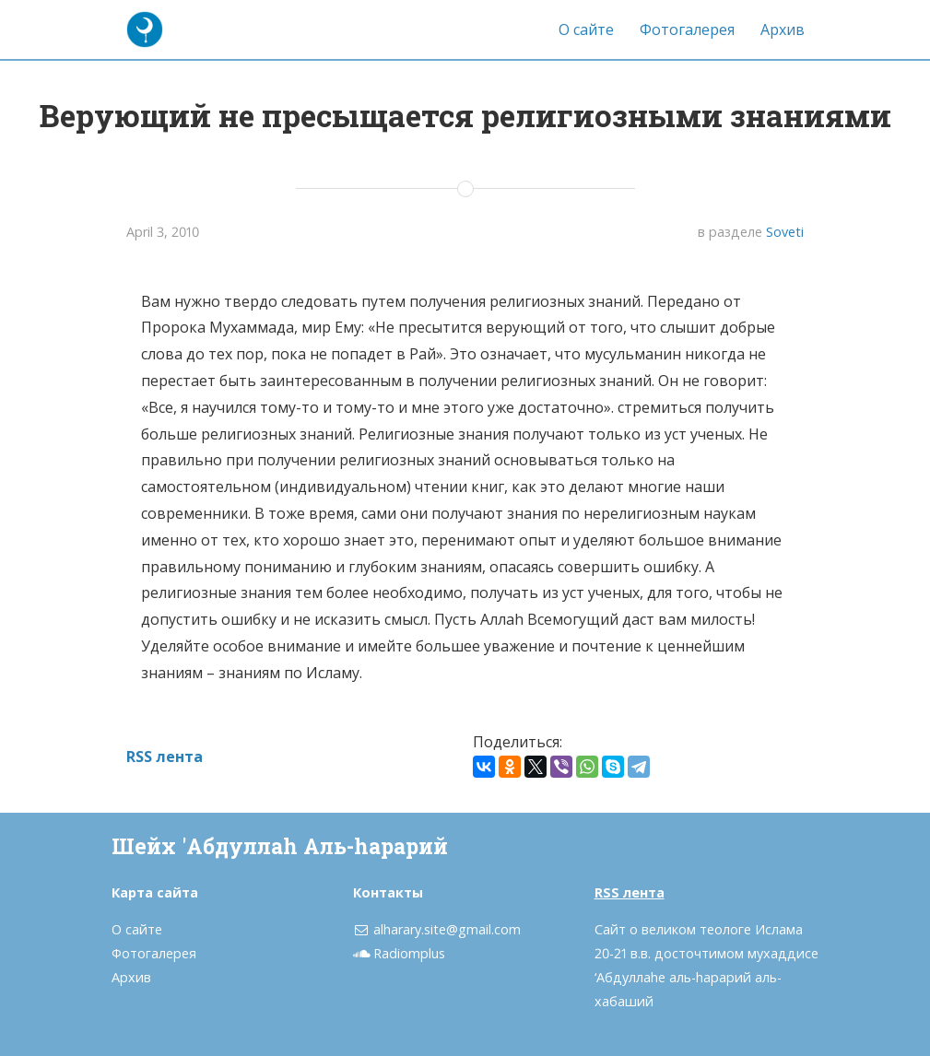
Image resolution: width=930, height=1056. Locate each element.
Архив (782, 29)
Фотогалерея (687, 29)
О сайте (586, 29)
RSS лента (164, 756)
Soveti (785, 232)
